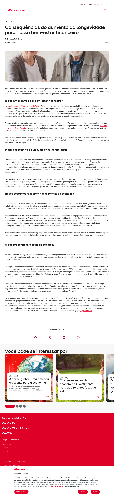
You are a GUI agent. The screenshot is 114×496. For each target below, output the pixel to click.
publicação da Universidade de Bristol (25, 106)
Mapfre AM (7, 444)
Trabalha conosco (9, 448)
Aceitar (95, 491)
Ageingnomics (86, 310)
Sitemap (6, 451)
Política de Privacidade (11, 465)
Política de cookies (56, 486)
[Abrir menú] (105, 10)
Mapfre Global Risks (15, 428)
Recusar (83, 491)
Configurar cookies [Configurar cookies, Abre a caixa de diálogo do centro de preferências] (21, 491)
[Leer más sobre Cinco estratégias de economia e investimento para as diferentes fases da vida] (80, 397)
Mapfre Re (8, 423)
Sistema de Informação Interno (14, 462)
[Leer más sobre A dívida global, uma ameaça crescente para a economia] (29, 397)
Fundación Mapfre (13, 418)
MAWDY (6, 433)
